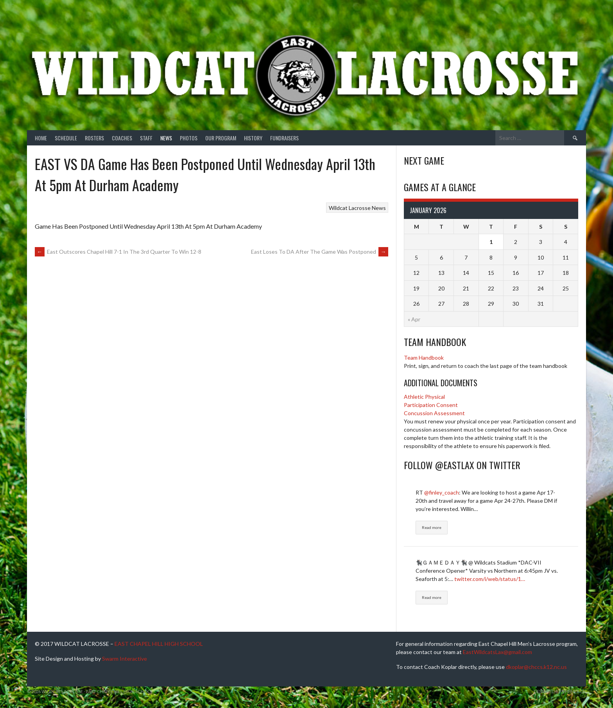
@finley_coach (441, 492)
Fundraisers (284, 138)
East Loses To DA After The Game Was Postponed (319, 251)
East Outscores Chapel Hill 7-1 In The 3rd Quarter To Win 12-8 (118, 251)
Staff (146, 138)
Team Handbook (424, 357)
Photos (188, 138)
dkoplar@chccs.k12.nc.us (536, 666)
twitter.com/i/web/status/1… (489, 578)
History (253, 138)
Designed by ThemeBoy (560, 691)
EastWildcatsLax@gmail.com (497, 652)
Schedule (66, 138)
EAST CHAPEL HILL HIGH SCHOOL (159, 643)
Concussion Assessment (434, 413)
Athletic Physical (424, 396)
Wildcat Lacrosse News (357, 207)
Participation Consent (431, 404)
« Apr (414, 319)
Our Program (220, 138)
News (166, 138)
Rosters (94, 138)
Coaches (122, 138)
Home (41, 138)
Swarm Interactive (124, 658)
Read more (431, 527)
